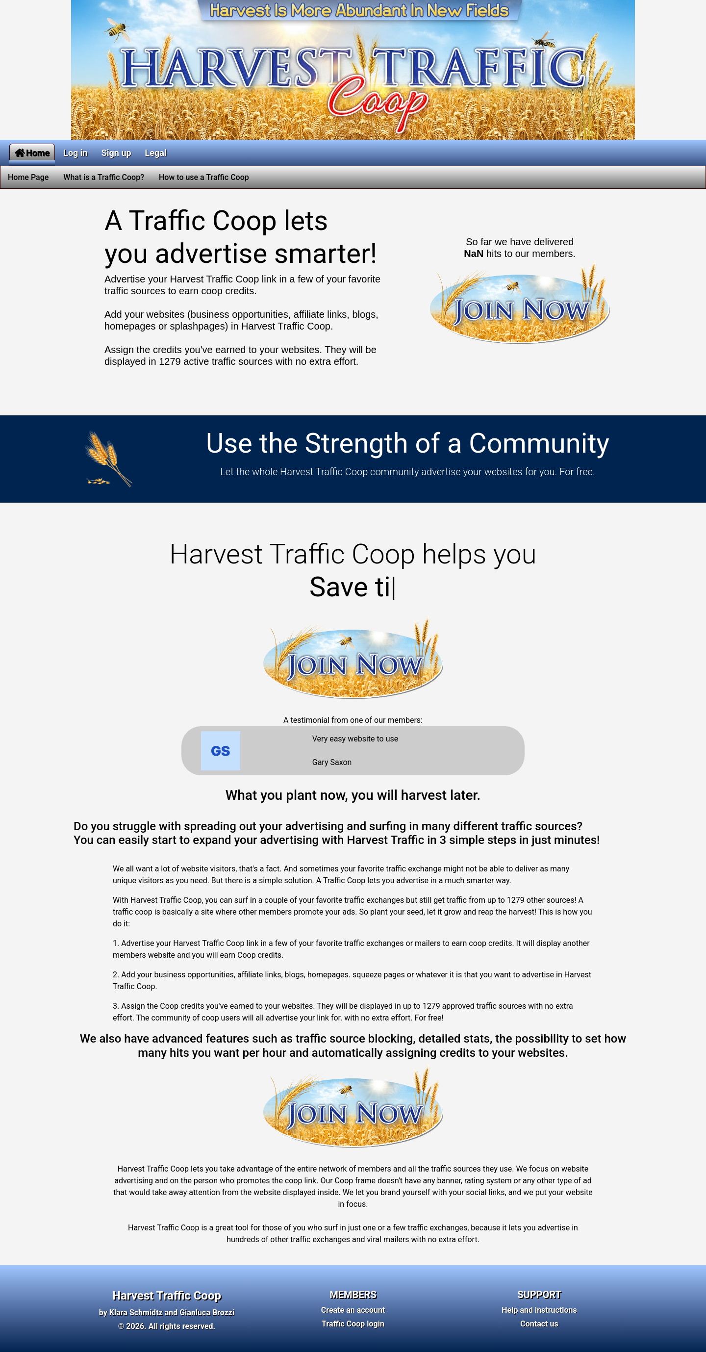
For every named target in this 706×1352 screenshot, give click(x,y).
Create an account (353, 1310)
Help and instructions (539, 1310)
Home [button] (32, 153)
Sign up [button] (116, 153)
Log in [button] (75, 153)
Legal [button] (156, 153)
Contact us (539, 1323)
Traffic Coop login (353, 1323)
